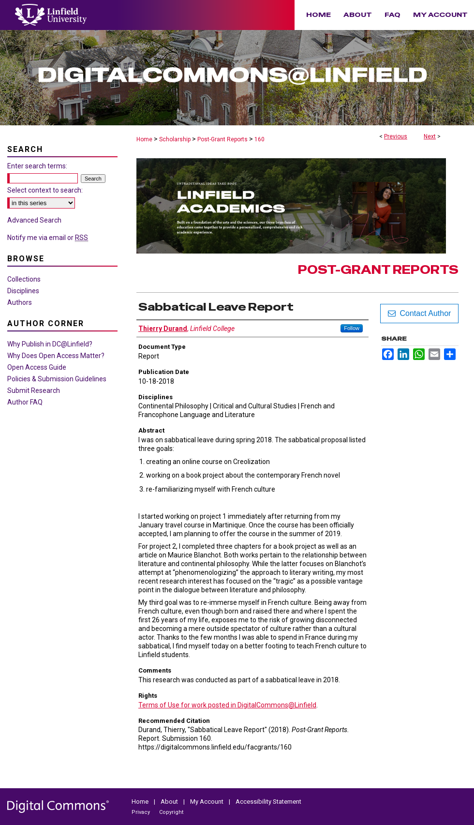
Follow (351, 328)
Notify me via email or (47, 237)
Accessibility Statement (268, 801)
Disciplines (23, 291)
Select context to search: (45, 190)
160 (259, 139)
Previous (395, 136)
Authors (19, 302)
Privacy (141, 812)
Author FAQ (25, 402)
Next (430, 136)
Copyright (171, 812)
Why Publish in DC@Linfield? (49, 344)
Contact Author (419, 313)
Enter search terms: (37, 166)
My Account (207, 801)
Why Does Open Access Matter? (55, 356)
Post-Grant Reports (222, 139)
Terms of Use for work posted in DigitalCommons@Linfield (227, 705)
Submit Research (33, 390)
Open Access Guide (36, 367)
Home (144, 139)
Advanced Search (34, 220)
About (170, 801)
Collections (24, 279)
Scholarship (175, 139)
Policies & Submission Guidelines (56, 379)
